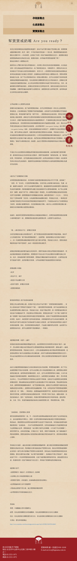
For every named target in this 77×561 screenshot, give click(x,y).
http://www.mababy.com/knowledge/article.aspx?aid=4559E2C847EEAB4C (33, 524)
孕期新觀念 (39, 18)
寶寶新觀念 (39, 31)
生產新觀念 (39, 24)
